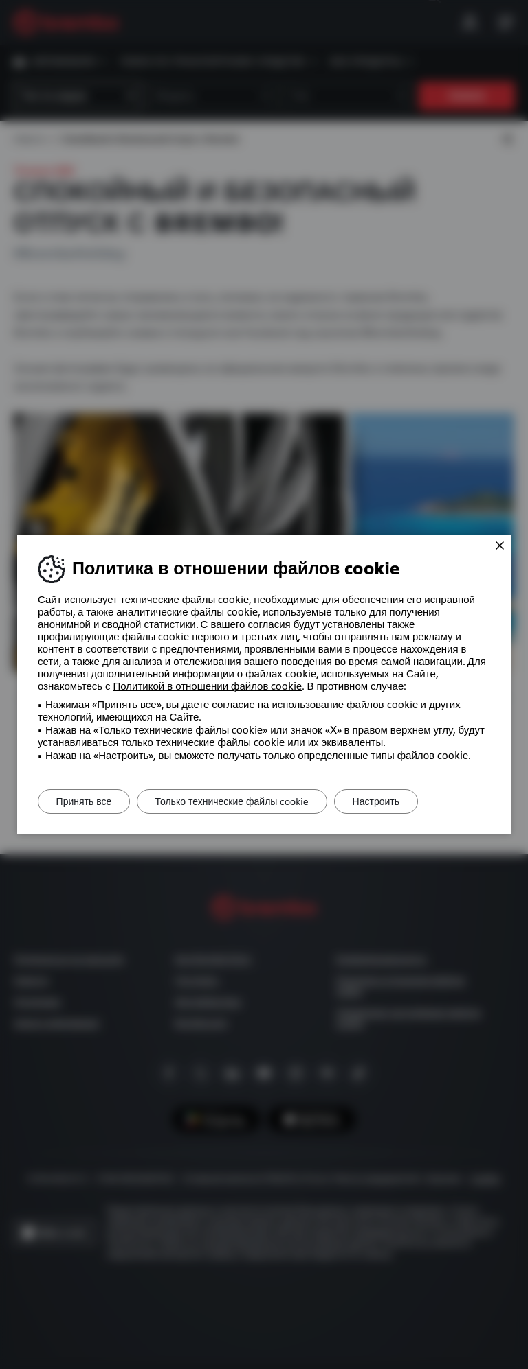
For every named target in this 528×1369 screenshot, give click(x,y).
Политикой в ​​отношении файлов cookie (207, 686)
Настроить (391, 801)
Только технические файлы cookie (241, 801)
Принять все (87, 801)
